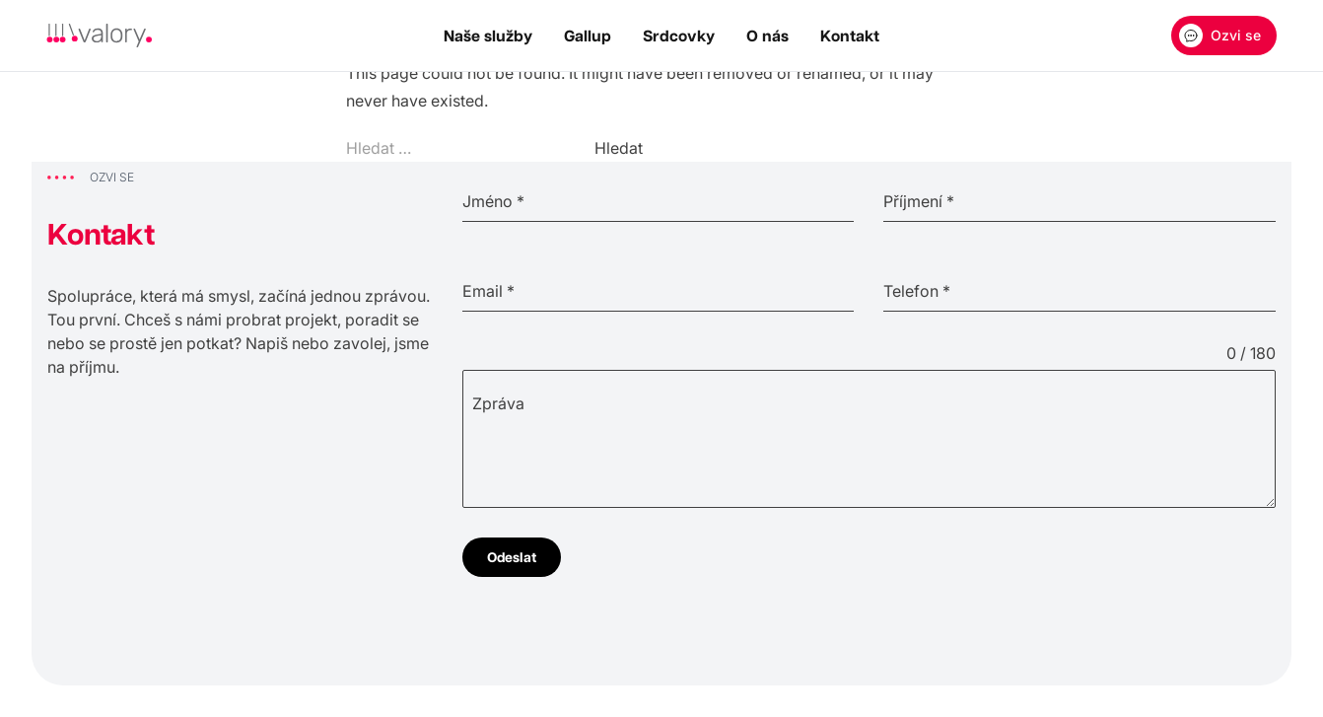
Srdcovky (679, 35)
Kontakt (849, 35)
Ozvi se (1220, 35)
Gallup (587, 35)
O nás (767, 35)
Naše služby (488, 35)
